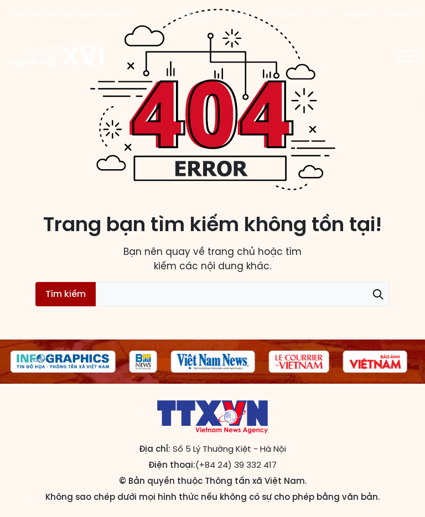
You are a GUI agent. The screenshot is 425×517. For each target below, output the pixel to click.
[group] (63, 362)
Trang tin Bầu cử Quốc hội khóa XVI (58, 56)
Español (358, 14)
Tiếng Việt (194, 14)
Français (284, 14)
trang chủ (231, 251)
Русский (401, 14)
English (240, 14)
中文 (322, 14)
